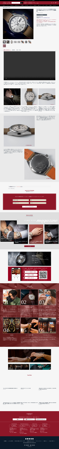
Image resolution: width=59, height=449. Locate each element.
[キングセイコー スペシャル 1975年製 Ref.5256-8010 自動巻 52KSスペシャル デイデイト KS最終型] (29, 65)
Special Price (12, 5)
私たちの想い (26, 5)
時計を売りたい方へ (17, 5)
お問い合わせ (54, 5)
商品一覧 (4, 5)
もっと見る (31, 246)
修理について (39, 5)
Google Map (11, 431)
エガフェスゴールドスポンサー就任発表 (29, 0)
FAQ (43, 5)
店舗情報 (22, 5)
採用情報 (50, 5)
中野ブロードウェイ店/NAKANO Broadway (44, 17)
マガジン (31, 5)
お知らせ (47, 5)
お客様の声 (35, 5)
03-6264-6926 (30, 3)
